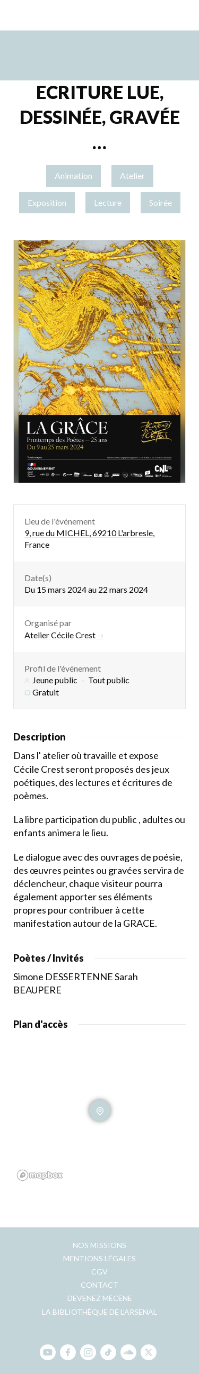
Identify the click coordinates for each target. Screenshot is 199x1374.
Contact (99, 1284)
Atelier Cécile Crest (63, 635)
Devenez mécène (99, 1298)
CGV (99, 1271)
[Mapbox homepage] (39, 1175)
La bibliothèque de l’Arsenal (99, 1311)
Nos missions (99, 1245)
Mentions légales (99, 1258)
